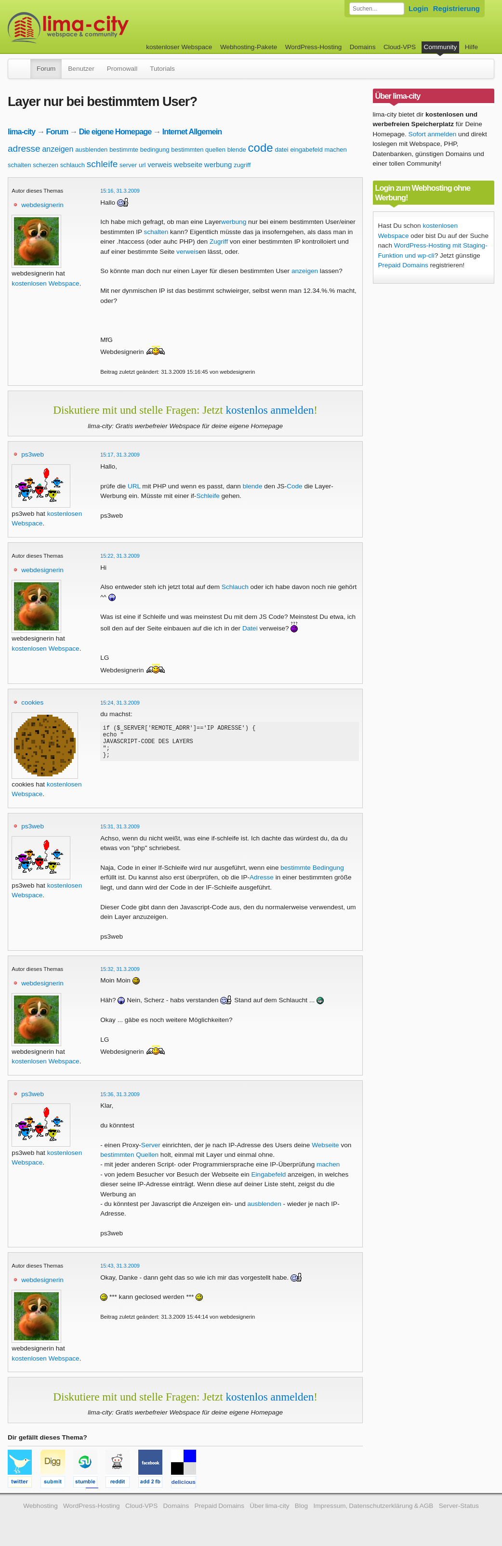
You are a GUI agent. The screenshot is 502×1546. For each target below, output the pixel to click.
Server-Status (459, 1505)
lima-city (21, 131)
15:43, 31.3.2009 (120, 1266)
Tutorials (162, 68)
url (142, 165)
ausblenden (91, 149)
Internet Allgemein (192, 131)
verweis (159, 164)
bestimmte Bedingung (311, 867)
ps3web (32, 454)
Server (150, 1145)
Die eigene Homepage (115, 131)
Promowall (122, 68)
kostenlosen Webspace (45, 283)
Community (440, 47)
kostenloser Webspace (179, 47)
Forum (46, 68)
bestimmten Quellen (129, 1154)
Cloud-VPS (399, 47)
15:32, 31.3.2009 (120, 969)
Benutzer (81, 68)
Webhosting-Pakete (248, 47)
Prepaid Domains (403, 265)
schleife (102, 164)
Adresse (262, 877)
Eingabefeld (268, 1174)
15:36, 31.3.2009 (120, 1094)
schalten (19, 165)
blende (236, 149)
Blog (301, 1505)
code (260, 147)
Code (295, 486)
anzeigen (57, 149)
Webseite (325, 1145)
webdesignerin (42, 205)
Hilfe (471, 47)
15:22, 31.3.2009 (120, 556)
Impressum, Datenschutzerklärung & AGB (373, 1505)
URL (134, 486)
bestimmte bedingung (139, 149)
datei (281, 149)
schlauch (72, 165)
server (128, 165)
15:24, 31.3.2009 (120, 703)
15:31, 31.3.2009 (120, 826)
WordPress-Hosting (313, 47)
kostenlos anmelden (269, 410)
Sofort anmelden (433, 134)
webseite (188, 164)
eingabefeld (306, 149)
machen (335, 149)
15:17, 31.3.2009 (120, 455)
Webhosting (40, 1505)
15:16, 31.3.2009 (120, 191)
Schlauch (235, 586)
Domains (363, 47)
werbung (218, 164)
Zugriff (219, 241)
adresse (24, 149)
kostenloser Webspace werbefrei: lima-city (104, 27)
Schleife (207, 495)
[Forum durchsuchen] (376, 8)
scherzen (45, 165)
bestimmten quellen (198, 149)
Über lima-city (269, 1505)
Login (418, 8)
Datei (250, 628)
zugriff (242, 165)
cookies (32, 702)
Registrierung (456, 8)
